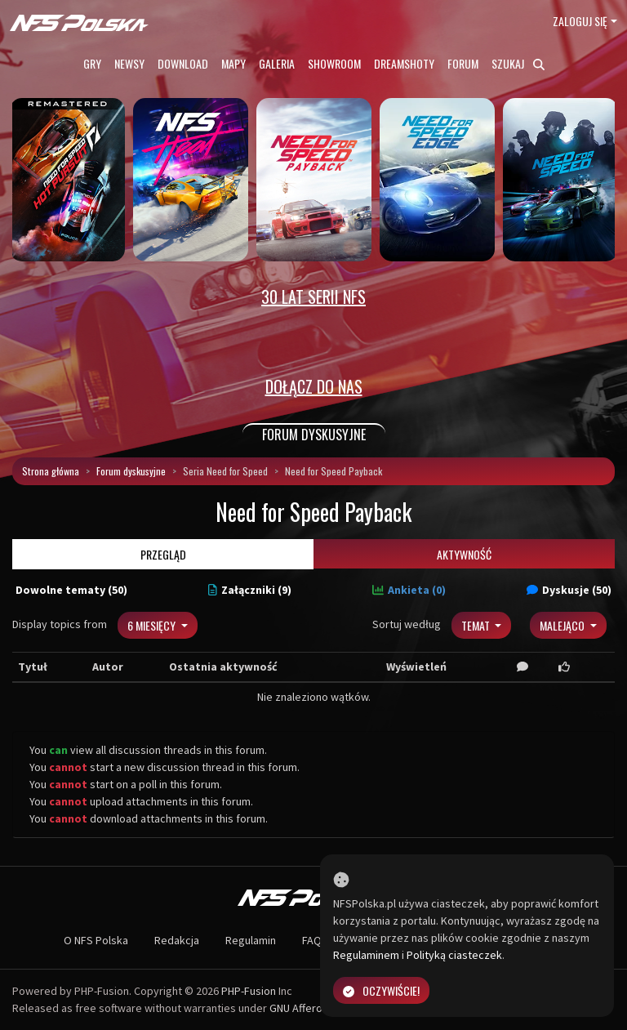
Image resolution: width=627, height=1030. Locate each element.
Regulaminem (366, 955)
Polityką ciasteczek (454, 955)
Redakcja (176, 940)
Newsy (129, 63)
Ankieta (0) (409, 589)
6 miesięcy (152, 625)
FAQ (312, 940)
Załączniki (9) (249, 589)
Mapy (233, 63)
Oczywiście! (381, 990)
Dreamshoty (404, 63)
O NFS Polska (96, 940)
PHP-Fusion (248, 990)
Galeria (277, 63)
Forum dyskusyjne (131, 471)
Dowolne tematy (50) (71, 589)
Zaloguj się (580, 20)
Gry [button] (92, 63)
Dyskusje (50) (569, 589)
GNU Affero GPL (306, 1008)
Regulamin (250, 940)
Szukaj (518, 63)
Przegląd (163, 554)
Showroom (334, 63)
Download (183, 63)
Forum (462, 63)
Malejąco (563, 625)
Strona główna (50, 471)
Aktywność (464, 554)
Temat (476, 625)
